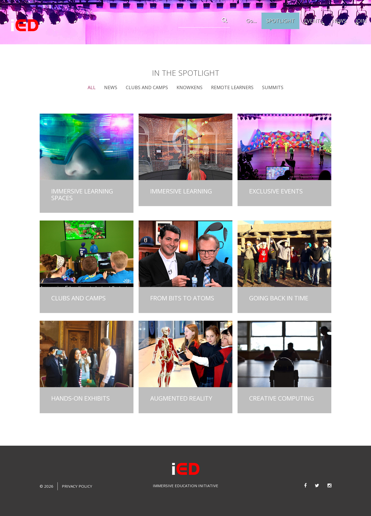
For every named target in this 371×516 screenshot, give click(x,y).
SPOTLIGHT (280, 20)
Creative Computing (281, 398)
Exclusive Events (276, 191)
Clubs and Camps (147, 87)
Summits (272, 87)
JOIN (361, 20)
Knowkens (189, 87)
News (110, 87)
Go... (251, 20)
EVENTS (313, 20)
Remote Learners (232, 87)
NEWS (339, 20)
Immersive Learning (181, 191)
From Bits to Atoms (182, 298)
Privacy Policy (77, 486)
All (92, 87)
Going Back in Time (278, 298)
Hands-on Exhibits (80, 398)
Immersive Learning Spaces (82, 194)
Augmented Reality (181, 398)
